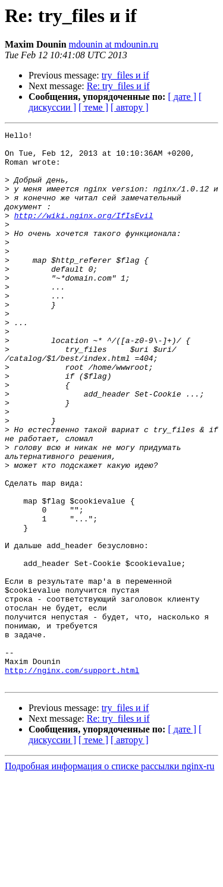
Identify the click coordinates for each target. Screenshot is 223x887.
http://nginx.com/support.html (72, 778)
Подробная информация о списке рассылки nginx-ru (110, 877)
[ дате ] (182, 97)
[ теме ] (93, 107)
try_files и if (125, 75)
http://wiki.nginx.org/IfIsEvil (83, 233)
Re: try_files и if (118, 86)
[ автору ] (129, 107)
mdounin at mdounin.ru (114, 44)
